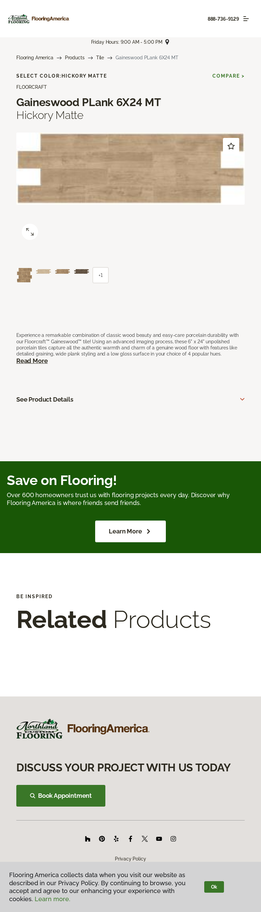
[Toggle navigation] (246, 18)
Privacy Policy (130, 859)
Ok (214, 887)
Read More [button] (32, 360)
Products (75, 57)
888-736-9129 (223, 19)
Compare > (228, 76)
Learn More (130, 531)
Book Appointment (61, 795)
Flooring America (34, 57)
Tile (100, 57)
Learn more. (52, 899)
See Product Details (44, 399)
